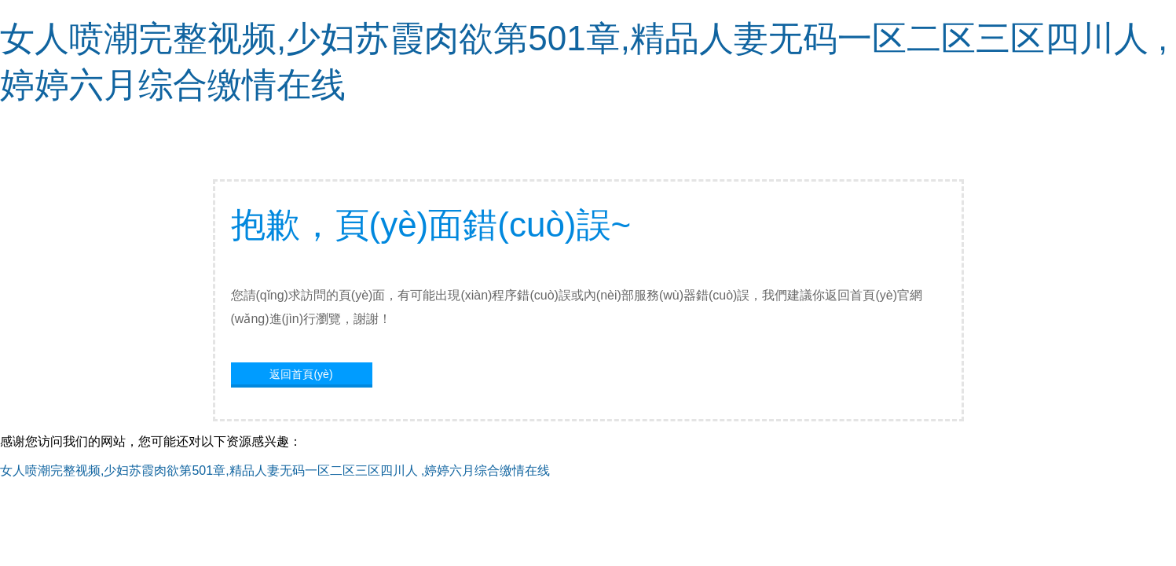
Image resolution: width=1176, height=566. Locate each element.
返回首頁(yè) (300, 374)
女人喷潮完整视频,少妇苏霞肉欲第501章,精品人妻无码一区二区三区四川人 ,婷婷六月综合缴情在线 (275, 470)
